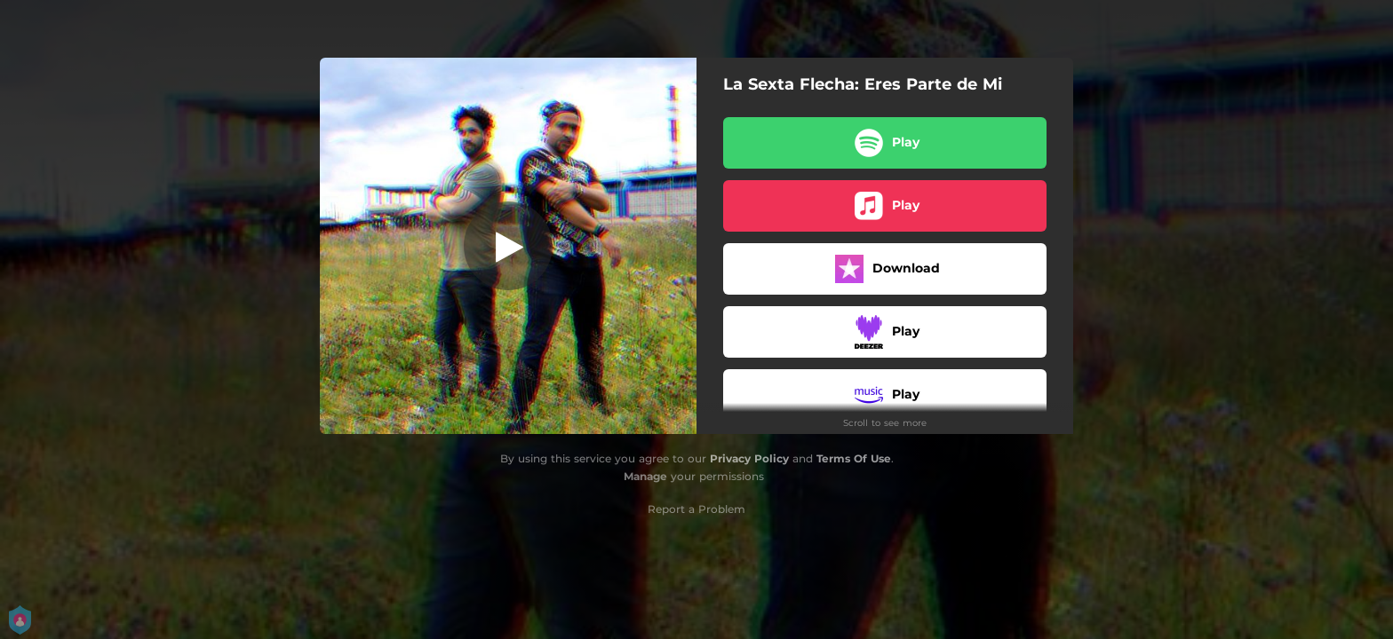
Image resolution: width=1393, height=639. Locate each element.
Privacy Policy (749, 458)
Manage (645, 476)
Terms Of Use (853, 458)
